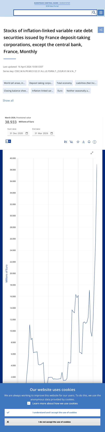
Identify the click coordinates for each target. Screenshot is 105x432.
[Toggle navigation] (101, 13)
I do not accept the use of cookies (54, 422)
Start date (11, 129)
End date (36, 129)
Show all (8, 100)
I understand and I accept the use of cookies (55, 412)
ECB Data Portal (52, 6)
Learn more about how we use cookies (55, 403)
